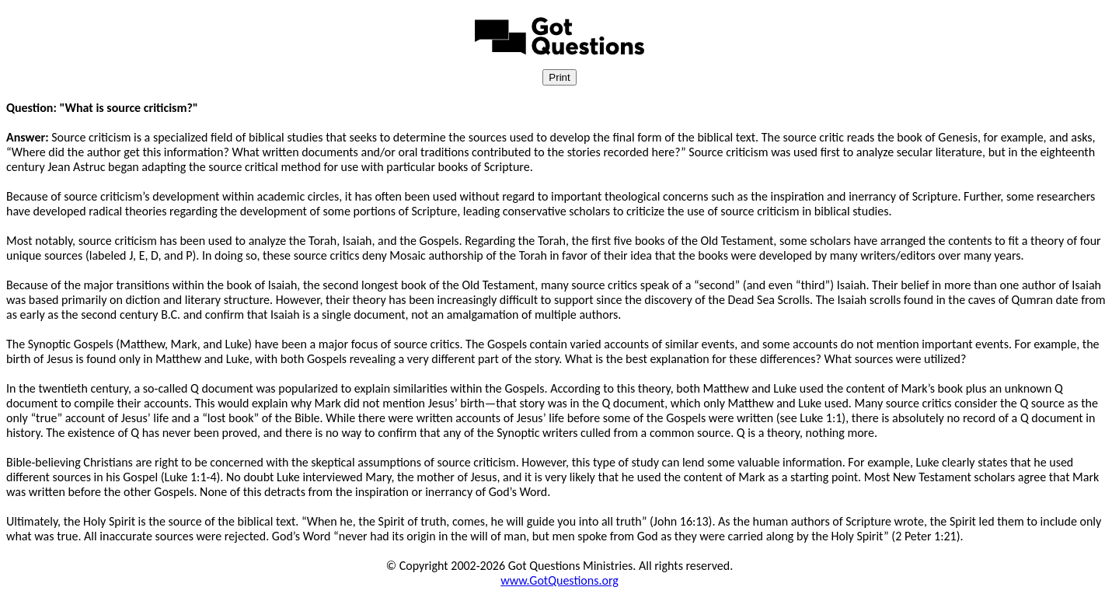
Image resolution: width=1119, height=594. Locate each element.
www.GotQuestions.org (559, 580)
